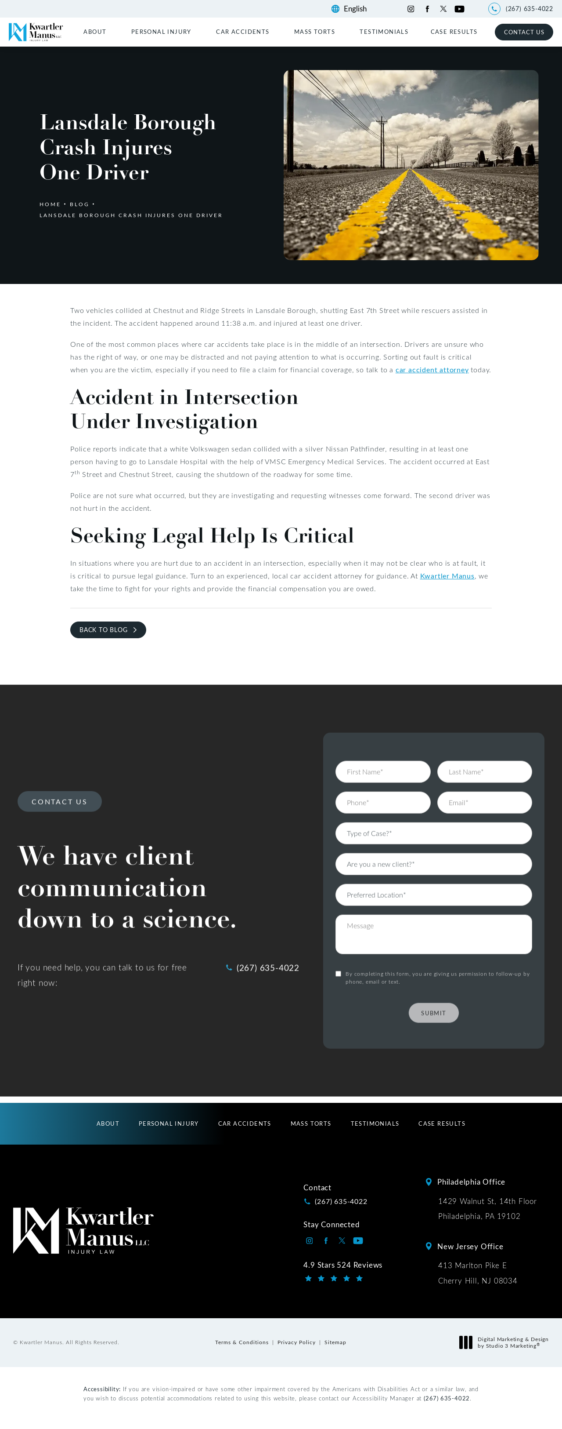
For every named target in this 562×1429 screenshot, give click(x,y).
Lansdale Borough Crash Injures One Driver (131, 214)
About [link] (94, 31)
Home (50, 203)
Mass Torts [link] (314, 31)
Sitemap (335, 1341)
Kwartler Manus (447, 575)
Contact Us (524, 32)
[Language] (359, 8)
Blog (80, 203)
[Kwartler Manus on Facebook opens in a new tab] (427, 9)
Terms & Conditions (242, 1341)
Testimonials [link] (384, 31)
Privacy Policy (296, 1341)
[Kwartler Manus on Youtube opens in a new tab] (459, 9)
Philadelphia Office (471, 1181)
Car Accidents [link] (242, 31)
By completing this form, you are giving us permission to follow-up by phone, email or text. (438, 954)
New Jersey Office (470, 1246)
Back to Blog (103, 629)
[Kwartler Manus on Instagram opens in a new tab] (411, 9)
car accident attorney (432, 369)
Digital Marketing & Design (506, 1342)
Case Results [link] (454, 31)
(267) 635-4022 (447, 1398)
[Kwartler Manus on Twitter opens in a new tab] (443, 9)
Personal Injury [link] (161, 31)
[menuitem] (96, 31)
